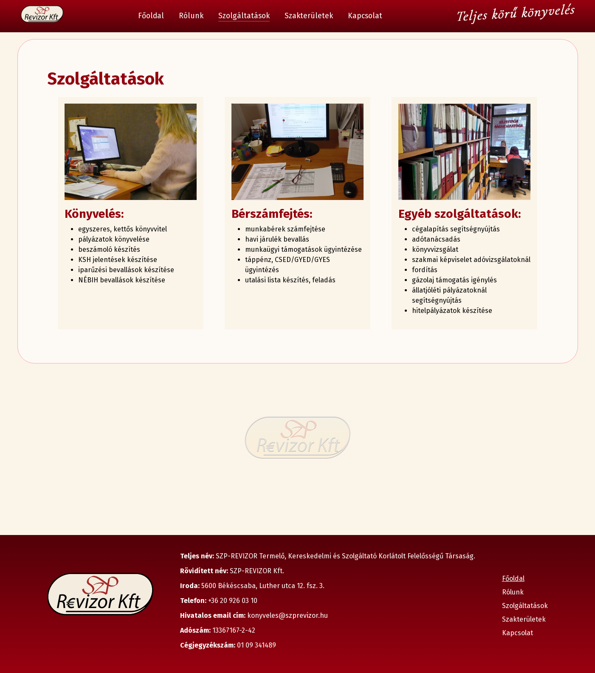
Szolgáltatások (244, 15)
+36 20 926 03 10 (231, 601)
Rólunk (191, 15)
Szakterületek (309, 15)
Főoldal (151, 15)
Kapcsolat (365, 15)
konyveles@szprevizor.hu (287, 615)
